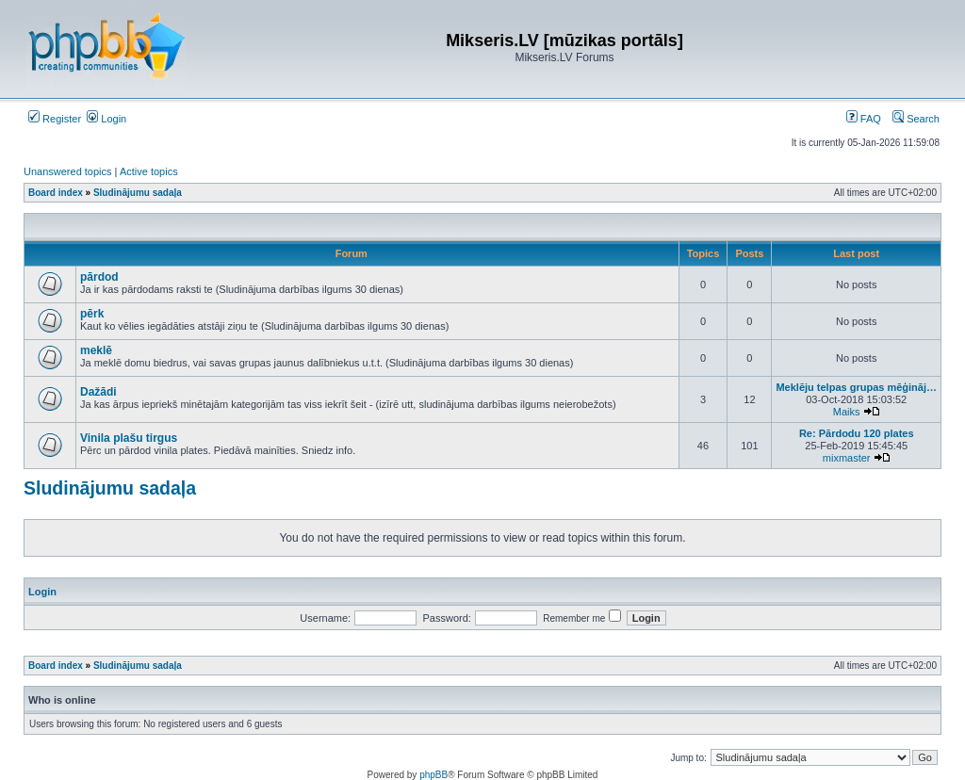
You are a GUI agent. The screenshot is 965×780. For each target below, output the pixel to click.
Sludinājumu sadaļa (110, 488)
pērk (92, 313)
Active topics (149, 171)
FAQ (863, 118)
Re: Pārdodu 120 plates (856, 433)
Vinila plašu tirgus (128, 438)
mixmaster (847, 457)
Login (106, 118)
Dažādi (98, 391)
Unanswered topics (68, 171)
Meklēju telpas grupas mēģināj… (856, 387)
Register (54, 118)
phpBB (433, 775)
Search (916, 118)
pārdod (99, 277)
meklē (96, 350)
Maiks (846, 411)
